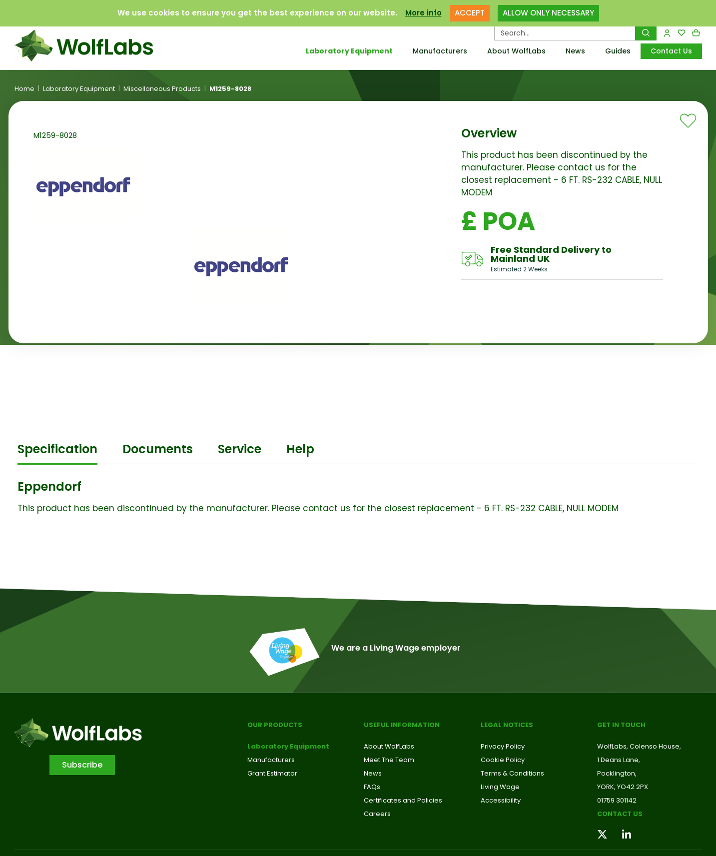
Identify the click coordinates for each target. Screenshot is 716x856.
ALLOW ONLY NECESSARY (548, 12)
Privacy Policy (503, 746)
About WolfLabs (516, 51)
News (575, 51)
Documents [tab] (157, 449)
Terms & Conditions (512, 773)
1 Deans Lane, (618, 760)
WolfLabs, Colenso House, (639, 746)
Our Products (274, 725)
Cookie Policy (503, 760)
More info (423, 12)
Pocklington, (617, 773)
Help (300, 449)
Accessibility (501, 800)
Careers (377, 814)
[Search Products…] (565, 32)
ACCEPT (470, 12)
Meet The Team (389, 760)
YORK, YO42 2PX (622, 787)
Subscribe (82, 765)
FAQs (372, 787)
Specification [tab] (57, 449)
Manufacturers (440, 51)
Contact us (620, 814)
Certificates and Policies (403, 800)
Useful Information (402, 725)
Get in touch (621, 725)
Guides (618, 51)
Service (239, 449)
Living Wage (500, 787)
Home (24, 89)
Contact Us (671, 51)
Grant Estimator (272, 773)
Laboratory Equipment (349, 51)
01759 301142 (617, 800)
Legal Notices (507, 725)
